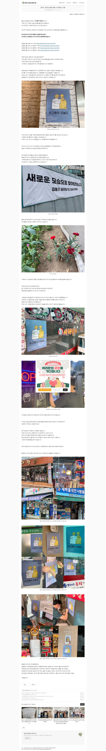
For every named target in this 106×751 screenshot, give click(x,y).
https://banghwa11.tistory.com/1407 (49, 50)
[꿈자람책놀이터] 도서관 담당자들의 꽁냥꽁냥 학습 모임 (32, 699)
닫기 (65, 389)
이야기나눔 (81, 2)
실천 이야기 (28, 690)
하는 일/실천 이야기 (49, 9)
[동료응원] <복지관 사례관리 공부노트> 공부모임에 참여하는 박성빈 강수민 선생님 (37, 696)
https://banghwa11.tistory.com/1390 (49, 48)
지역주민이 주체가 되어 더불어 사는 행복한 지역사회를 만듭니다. (38, 735)
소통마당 (75, 2)
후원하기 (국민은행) (45, 389)
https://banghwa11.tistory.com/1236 (46, 43)
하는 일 (69, 2)
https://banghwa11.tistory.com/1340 (49, 45)
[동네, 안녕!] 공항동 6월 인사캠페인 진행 (53, 7)
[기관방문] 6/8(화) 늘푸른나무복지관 (28, 694)
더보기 (82, 704)
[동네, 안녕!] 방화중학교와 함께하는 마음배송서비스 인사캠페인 (33, 692)
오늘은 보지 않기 (57, 389)
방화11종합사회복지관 (30, 733)
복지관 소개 (62, 2)
